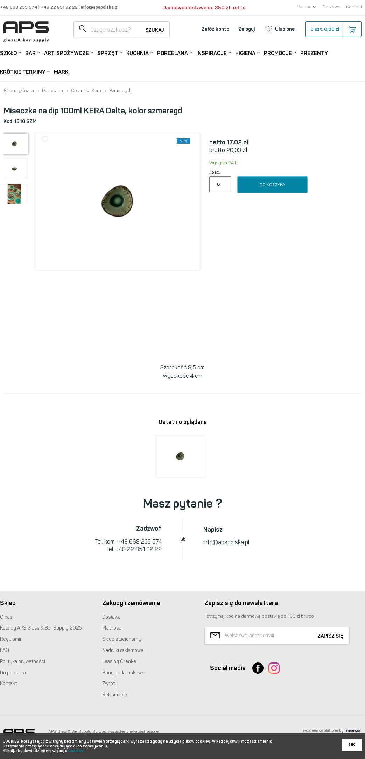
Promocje (278, 52)
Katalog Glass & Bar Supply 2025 (41, 628)
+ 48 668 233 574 (139, 541)
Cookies (76, 751)
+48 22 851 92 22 (60, 7)
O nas (6, 617)
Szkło (8, 52)
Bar (30, 52)
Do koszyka (272, 184)
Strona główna (18, 90)
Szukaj (154, 30)
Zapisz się (330, 636)
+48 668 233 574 (19, 7)
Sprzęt (107, 52)
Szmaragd (119, 90)
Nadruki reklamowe (122, 650)
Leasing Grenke (119, 662)
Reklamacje (114, 695)
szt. (333, 29)
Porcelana (172, 52)
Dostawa (331, 6)
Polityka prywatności (22, 662)
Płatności (112, 628)
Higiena (245, 52)
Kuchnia (137, 52)
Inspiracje (211, 52)
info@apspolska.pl (99, 7)
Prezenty (314, 53)
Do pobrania (13, 673)
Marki (62, 72)
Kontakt (354, 6)
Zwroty (110, 684)
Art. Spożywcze (66, 52)
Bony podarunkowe (123, 673)
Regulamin (11, 639)
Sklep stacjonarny (121, 639)
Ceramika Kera (86, 90)
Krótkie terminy (22, 71)
